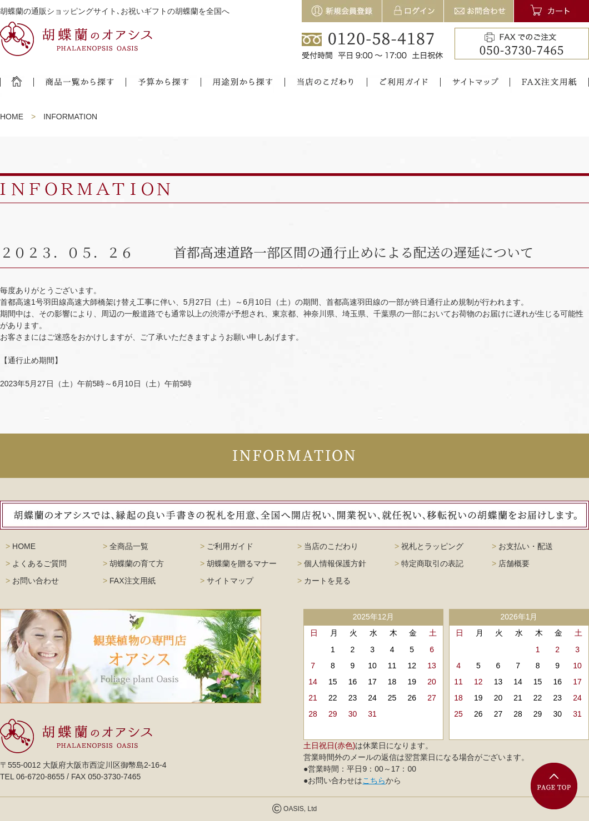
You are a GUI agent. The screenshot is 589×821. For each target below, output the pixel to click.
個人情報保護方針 (331, 563)
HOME (11, 116)
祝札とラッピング (429, 546)
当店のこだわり (327, 546)
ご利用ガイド (226, 546)
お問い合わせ (32, 580)
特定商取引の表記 (429, 563)
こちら (374, 780)
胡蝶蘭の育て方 (133, 563)
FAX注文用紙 (129, 580)
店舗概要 (511, 563)
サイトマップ (226, 580)
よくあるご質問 (36, 563)
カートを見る (324, 580)
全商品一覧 (125, 546)
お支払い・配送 (522, 546)
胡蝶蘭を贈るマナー (238, 563)
